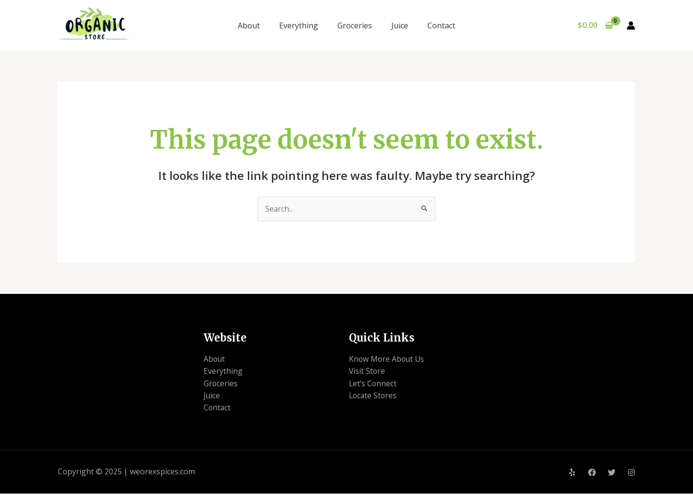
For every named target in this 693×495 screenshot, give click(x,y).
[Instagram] (631, 474)
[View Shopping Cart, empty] (595, 25)
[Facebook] (592, 474)
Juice (399, 25)
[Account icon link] (631, 25)
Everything (298, 25)
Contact (441, 25)
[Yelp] (572, 474)
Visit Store (367, 371)
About (249, 25)
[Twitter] (612, 474)
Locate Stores (373, 396)
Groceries (354, 25)
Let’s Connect (373, 384)
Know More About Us (387, 359)
